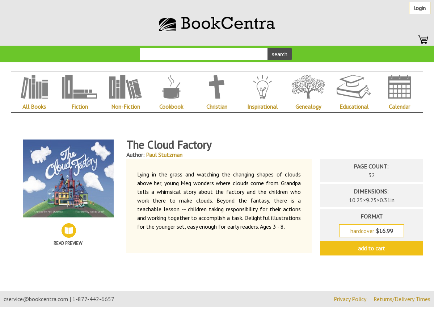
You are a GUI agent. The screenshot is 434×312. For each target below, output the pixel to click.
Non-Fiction (125, 106)
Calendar (399, 106)
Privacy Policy (350, 299)
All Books (34, 106)
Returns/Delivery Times (402, 299)
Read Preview (68, 243)
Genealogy (308, 106)
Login (420, 8)
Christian (216, 106)
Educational (354, 106)
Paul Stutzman (164, 154)
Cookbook (171, 106)
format (372, 216)
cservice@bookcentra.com (36, 299)
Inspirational (262, 106)
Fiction (79, 106)
